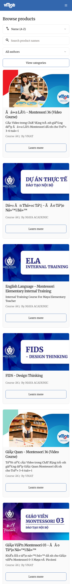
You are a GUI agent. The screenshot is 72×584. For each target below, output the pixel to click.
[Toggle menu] (66, 5)
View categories (36, 62)
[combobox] (36, 29)
